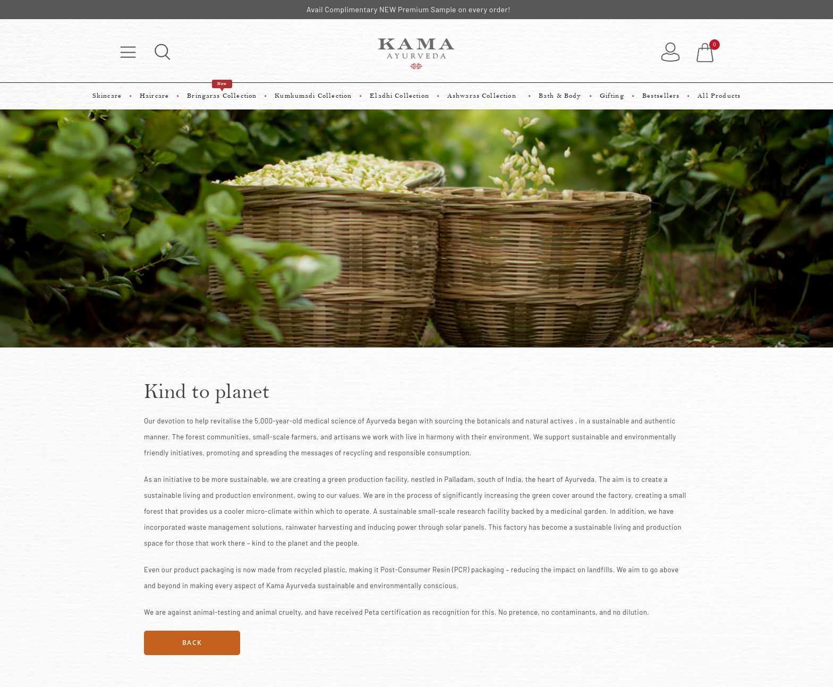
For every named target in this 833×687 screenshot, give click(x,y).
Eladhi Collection (399, 96)
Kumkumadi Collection (313, 96)
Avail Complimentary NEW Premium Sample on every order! (409, 9)
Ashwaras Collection (484, 96)
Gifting (612, 96)
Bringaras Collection (222, 91)
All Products (719, 96)
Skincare (107, 96)
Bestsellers (661, 96)
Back (192, 642)
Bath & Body (560, 96)
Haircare (154, 96)
